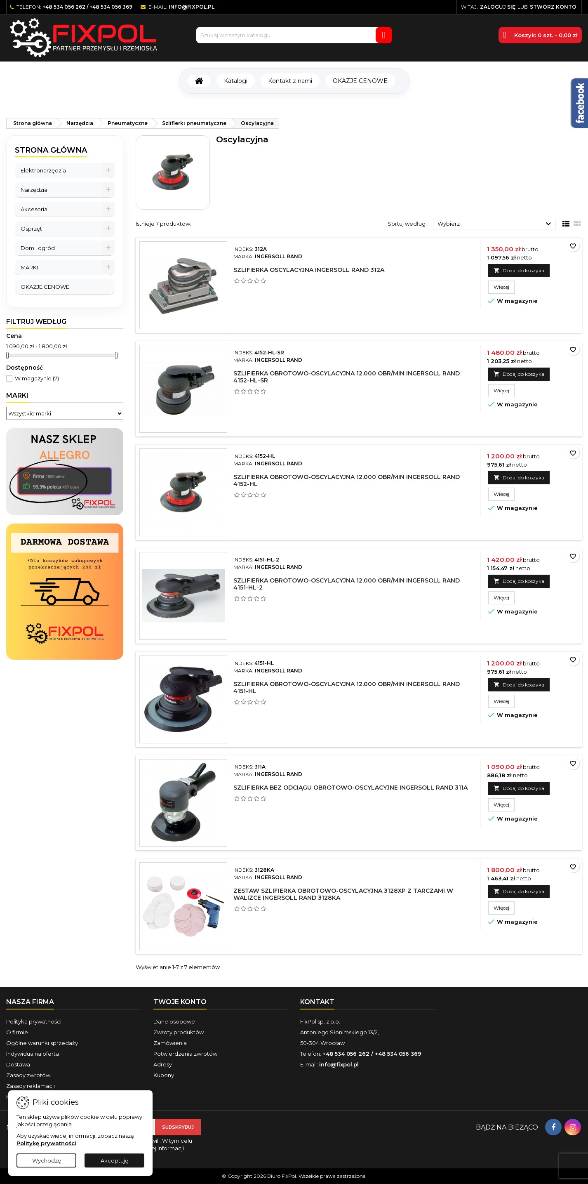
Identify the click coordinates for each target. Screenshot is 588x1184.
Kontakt (317, 1002)
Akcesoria (34, 209)
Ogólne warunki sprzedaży (42, 1043)
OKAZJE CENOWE (360, 81)
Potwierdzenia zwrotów (185, 1053)
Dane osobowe (174, 1021)
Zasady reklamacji (30, 1086)
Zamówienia (170, 1043)
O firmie (17, 1032)
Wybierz (495, 224)
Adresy (162, 1064)
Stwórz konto (553, 7)
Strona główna (51, 150)
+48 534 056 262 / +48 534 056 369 (87, 7)
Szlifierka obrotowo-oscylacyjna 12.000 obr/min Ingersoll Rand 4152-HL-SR (346, 377)
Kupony (163, 1075)
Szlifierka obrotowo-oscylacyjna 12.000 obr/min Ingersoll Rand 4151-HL (346, 687)
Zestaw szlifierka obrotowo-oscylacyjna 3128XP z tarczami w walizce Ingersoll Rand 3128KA (343, 894)
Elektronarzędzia (43, 170)
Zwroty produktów (178, 1032)
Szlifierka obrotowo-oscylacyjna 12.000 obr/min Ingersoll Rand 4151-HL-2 (346, 584)
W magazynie (37, 378)
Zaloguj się (497, 7)
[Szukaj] (294, 35)
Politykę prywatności (46, 1143)
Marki (17, 395)
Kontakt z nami (290, 81)
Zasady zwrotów (28, 1075)
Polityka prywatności (33, 1021)
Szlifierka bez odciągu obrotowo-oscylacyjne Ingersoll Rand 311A (350, 787)
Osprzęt (31, 228)
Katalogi (235, 81)
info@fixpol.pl (191, 7)
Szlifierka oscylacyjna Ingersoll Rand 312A (308, 270)
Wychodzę (46, 1160)
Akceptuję (114, 1160)
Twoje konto (180, 1002)
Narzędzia (34, 189)
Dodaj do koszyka (519, 270)
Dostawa (18, 1064)
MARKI (29, 267)
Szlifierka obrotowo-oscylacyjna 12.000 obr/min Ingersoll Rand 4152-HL (346, 480)
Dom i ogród (38, 248)
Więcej (504, 286)
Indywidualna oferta (32, 1053)
